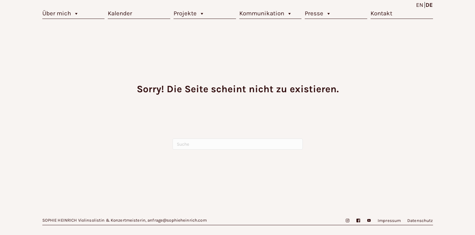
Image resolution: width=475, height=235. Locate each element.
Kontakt (381, 13)
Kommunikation (265, 13)
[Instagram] (344, 220)
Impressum (389, 220)
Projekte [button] (189, 13)
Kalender (120, 13)
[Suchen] (238, 144)
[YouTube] (365, 220)
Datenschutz (420, 220)
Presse (318, 13)
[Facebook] (355, 220)
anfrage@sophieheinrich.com (176, 220)
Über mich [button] (60, 13)
